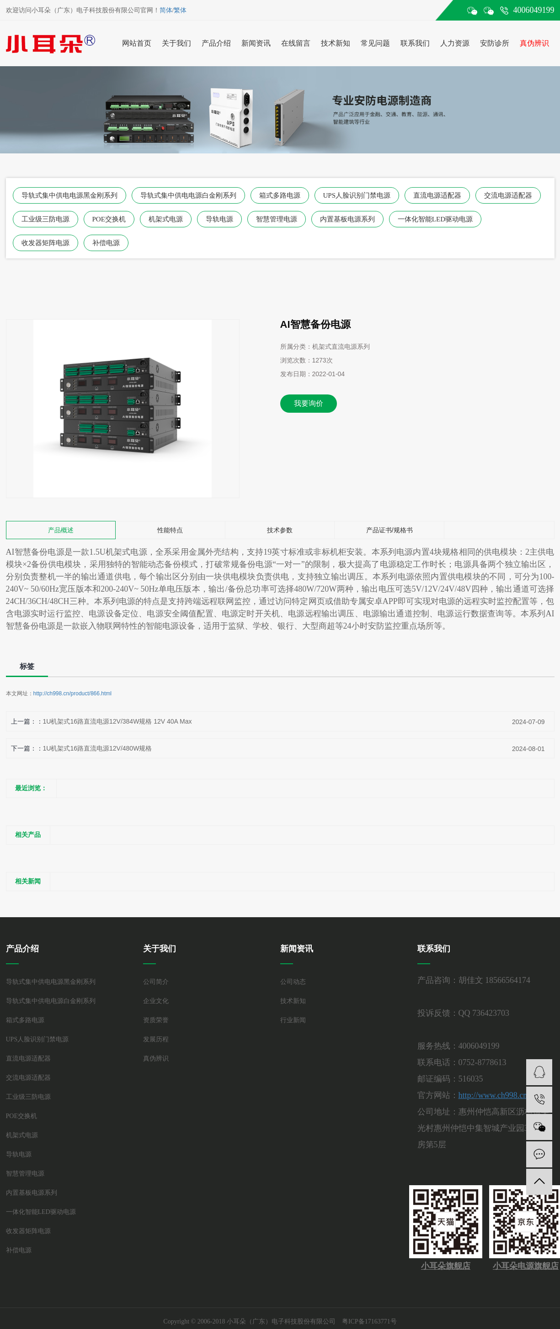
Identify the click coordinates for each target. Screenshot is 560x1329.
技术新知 (335, 43)
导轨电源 (219, 219)
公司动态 (293, 981)
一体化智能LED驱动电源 (435, 219)
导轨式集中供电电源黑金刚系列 (69, 195)
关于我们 (176, 43)
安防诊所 (494, 43)
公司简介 (156, 981)
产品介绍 (216, 43)
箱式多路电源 (279, 195)
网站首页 (136, 43)
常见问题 (375, 43)
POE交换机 (109, 219)
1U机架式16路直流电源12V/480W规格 (97, 748)
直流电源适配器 (437, 195)
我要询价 (308, 403)
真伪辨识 (534, 43)
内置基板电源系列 (347, 219)
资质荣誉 (156, 1020)
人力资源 (454, 43)
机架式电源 (166, 219)
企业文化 (156, 1001)
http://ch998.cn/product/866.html (72, 693)
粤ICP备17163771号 (369, 1321)
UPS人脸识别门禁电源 (357, 195)
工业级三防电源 (45, 219)
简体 (166, 10)
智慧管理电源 (276, 219)
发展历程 (156, 1039)
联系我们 (415, 43)
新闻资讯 (256, 43)
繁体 (180, 10)
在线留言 (295, 43)
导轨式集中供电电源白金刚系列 (188, 195)
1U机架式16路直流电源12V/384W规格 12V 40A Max (117, 721)
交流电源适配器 (508, 195)
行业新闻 (293, 1020)
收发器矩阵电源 (45, 243)
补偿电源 (106, 243)
